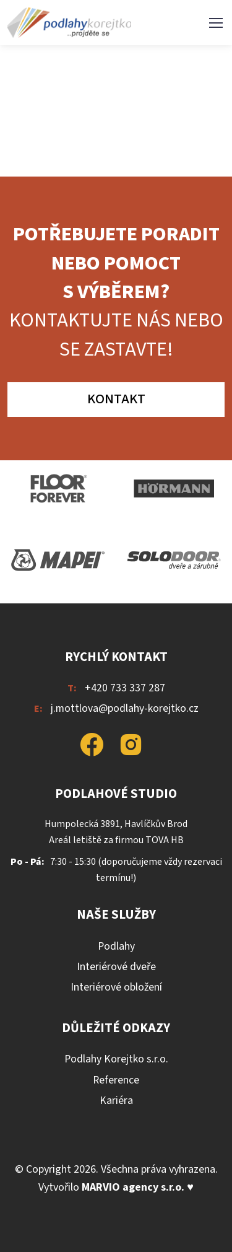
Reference (116, 1080)
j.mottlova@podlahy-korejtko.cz (125, 708)
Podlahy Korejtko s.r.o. (116, 1059)
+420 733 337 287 (125, 688)
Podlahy (116, 946)
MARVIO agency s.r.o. (133, 1187)
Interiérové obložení (116, 987)
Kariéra (116, 1100)
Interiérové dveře (116, 966)
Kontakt (116, 399)
